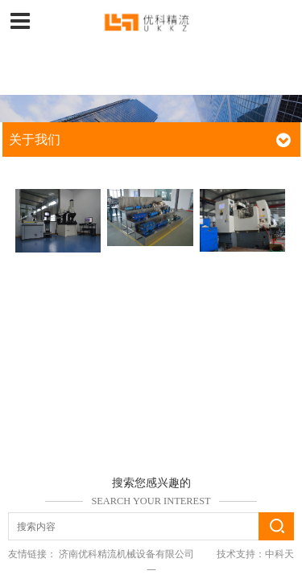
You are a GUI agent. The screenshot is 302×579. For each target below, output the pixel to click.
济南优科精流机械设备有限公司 (126, 553)
